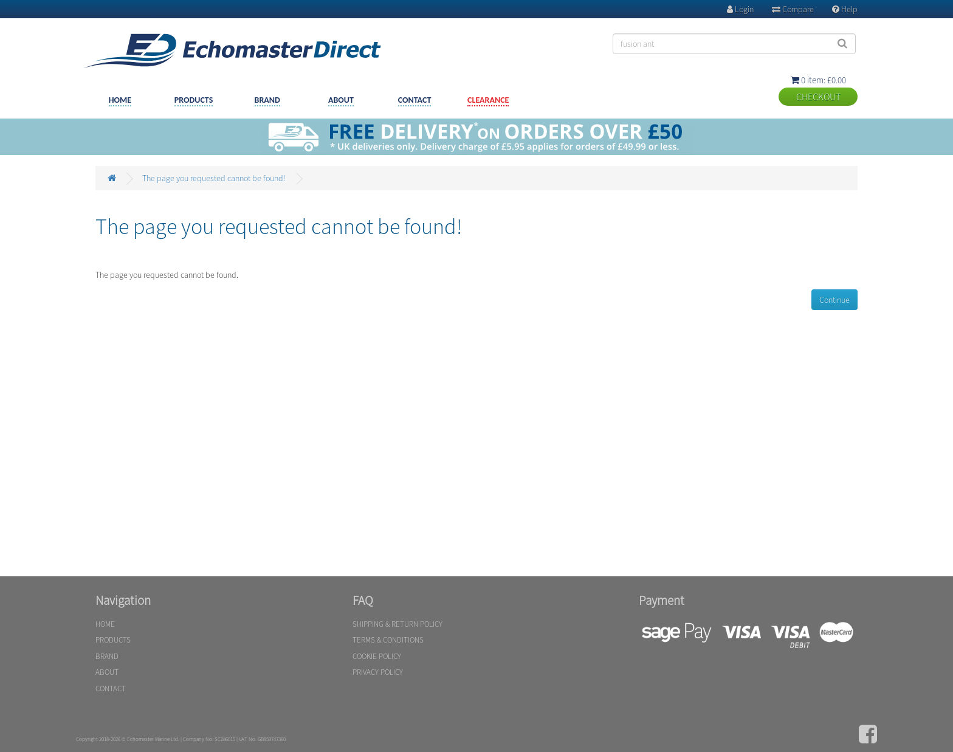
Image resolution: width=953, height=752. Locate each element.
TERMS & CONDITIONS (388, 640)
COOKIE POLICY (377, 656)
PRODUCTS (193, 100)
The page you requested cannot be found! (214, 178)
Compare (793, 9)
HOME (120, 100)
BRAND (267, 100)
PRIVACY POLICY (378, 672)
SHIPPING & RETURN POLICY (397, 624)
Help (845, 9)
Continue (834, 299)
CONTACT (415, 100)
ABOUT (341, 100)
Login (740, 9)
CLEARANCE (488, 100)
